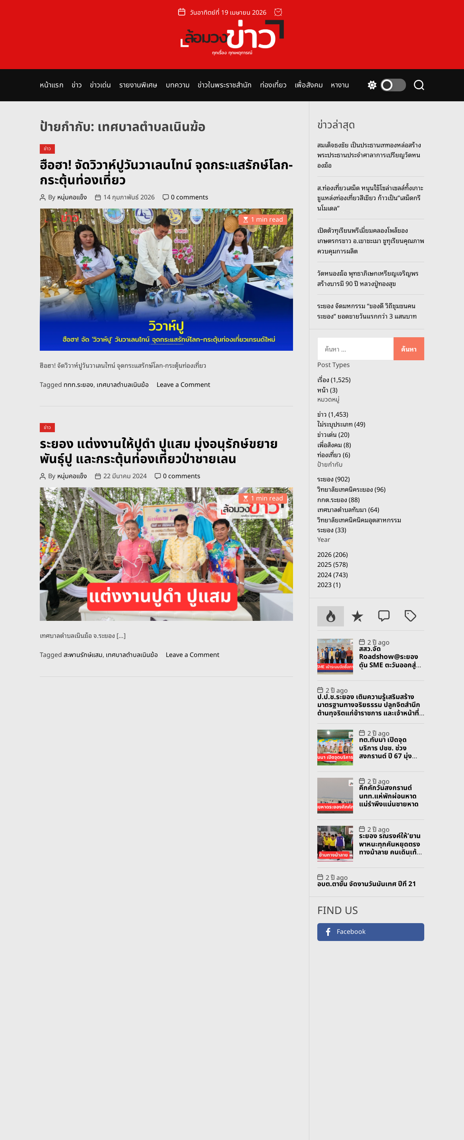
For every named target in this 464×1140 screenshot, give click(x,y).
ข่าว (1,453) (332, 414)
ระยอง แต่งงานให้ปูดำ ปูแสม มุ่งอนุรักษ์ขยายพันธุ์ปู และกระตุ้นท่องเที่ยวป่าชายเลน (159, 452)
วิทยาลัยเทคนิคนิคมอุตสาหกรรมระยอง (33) (359, 524)
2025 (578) (332, 564)
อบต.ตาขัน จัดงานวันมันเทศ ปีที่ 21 (366, 884)
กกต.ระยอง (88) (338, 499)
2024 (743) (332, 574)
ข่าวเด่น (100, 85)
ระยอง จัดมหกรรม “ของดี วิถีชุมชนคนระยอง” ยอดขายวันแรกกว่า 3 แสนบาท (367, 310)
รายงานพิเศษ (138, 85)
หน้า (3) (327, 390)
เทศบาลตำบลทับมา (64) (348, 509)
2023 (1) (329, 584)
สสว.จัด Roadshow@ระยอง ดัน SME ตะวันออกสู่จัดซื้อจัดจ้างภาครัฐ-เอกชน (391, 665)
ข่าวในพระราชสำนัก (225, 85)
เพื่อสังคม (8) (334, 444)
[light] (385, 85)
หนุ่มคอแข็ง (72, 197)
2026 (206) (332, 554)
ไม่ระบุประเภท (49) (341, 424)
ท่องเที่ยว (273, 85)
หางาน (340, 85)
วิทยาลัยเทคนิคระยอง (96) (351, 489)
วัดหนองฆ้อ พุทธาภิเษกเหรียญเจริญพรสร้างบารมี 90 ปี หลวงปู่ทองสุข (368, 278)
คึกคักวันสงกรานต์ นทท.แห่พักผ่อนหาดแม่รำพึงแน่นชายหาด (389, 796)
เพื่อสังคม (309, 85)
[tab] (330, 616)
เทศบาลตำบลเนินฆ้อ (123, 385)
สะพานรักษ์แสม (83, 655)
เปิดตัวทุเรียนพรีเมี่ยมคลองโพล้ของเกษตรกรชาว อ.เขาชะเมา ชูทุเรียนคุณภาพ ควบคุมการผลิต (370, 240)
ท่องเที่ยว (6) (333, 454)
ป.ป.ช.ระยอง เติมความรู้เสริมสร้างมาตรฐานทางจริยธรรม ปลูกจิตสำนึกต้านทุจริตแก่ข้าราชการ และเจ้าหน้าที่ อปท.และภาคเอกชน (368, 709)
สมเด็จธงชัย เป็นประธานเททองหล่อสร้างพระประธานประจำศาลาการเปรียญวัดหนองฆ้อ (369, 154)
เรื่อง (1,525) (334, 379)
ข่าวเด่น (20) (333, 434)
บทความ (178, 85)
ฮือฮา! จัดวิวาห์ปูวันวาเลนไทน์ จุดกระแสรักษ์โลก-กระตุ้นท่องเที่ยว (166, 173)
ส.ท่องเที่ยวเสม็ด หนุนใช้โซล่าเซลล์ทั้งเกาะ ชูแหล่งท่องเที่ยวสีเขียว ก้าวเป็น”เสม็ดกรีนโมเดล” (370, 197)
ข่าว (77, 85)
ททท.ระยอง (78, 385)
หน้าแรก (52, 85)
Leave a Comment (183, 385)
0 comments (189, 197)
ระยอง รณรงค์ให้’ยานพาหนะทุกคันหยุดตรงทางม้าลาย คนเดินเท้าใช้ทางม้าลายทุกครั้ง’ (390, 848)
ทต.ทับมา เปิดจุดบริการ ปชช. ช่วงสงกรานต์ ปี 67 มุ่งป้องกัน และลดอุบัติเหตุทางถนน (385, 756)
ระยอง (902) (333, 478)
